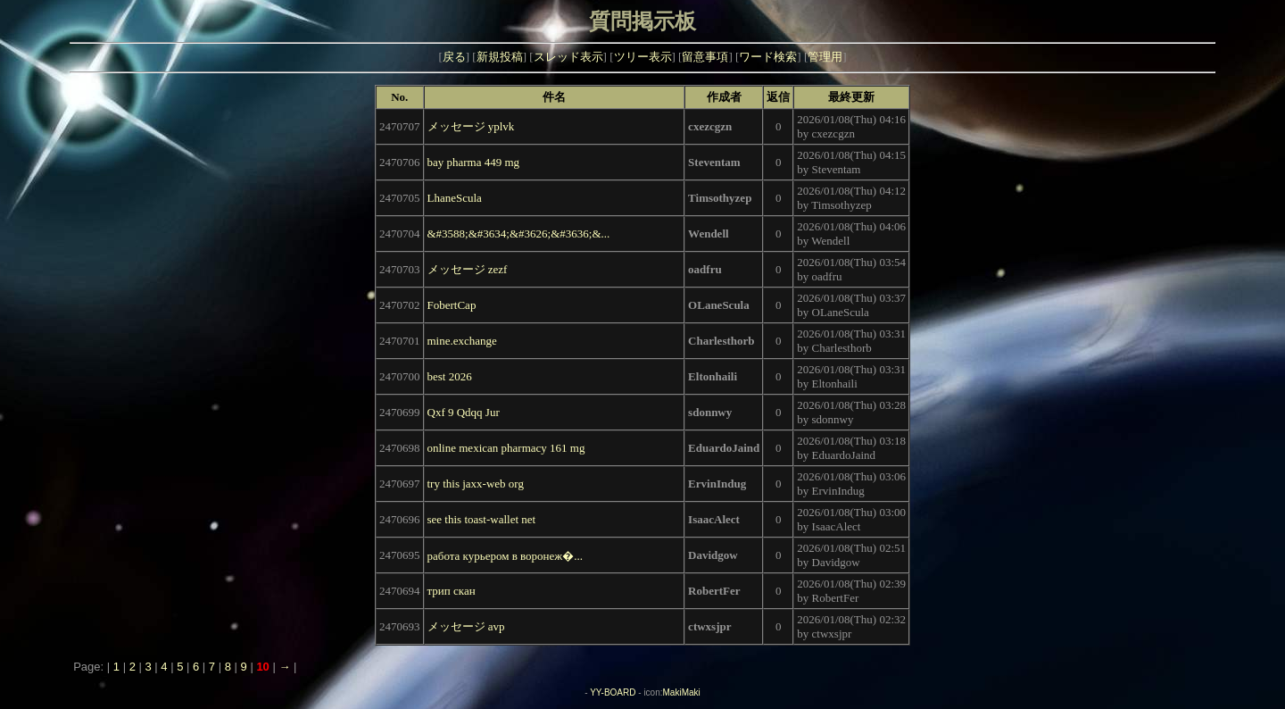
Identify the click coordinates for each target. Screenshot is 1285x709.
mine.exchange (462, 340)
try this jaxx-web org (475, 483)
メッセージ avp (466, 626)
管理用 (825, 56)
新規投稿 (500, 56)
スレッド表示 (568, 56)
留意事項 (705, 56)
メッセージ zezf (467, 269)
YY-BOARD (612, 692)
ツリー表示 (643, 56)
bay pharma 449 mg (473, 162)
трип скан (451, 590)
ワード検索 (768, 56)
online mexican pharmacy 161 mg (506, 448)
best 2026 (449, 376)
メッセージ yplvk (471, 126)
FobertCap (452, 305)
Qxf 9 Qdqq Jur (463, 412)
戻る (454, 56)
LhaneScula (454, 197)
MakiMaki (682, 692)
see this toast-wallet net (481, 519)
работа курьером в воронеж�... (505, 556)
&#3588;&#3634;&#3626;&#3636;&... (518, 233)
